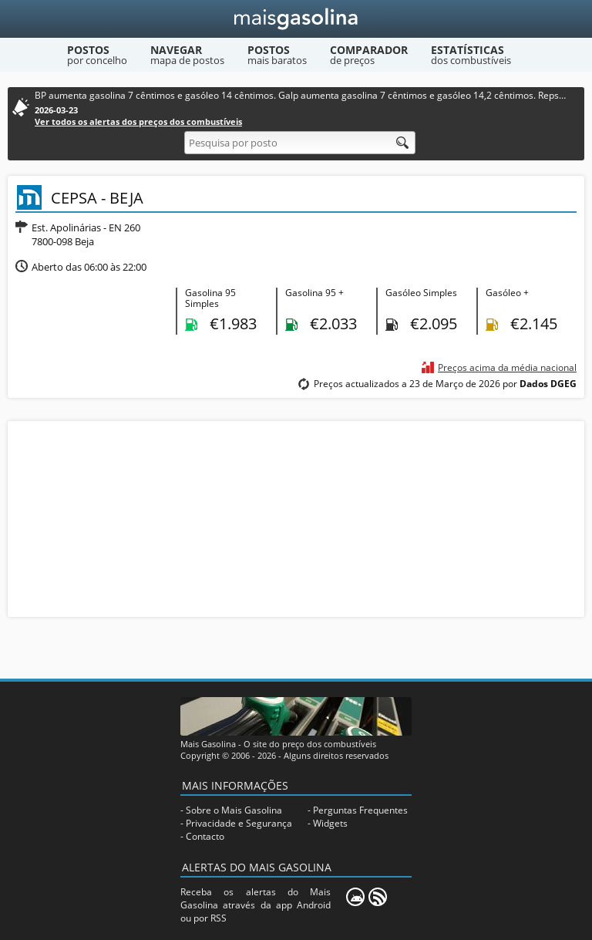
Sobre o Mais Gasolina (234, 810)
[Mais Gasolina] (296, 19)
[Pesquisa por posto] (299, 142)
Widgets (330, 823)
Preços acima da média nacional (507, 367)
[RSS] (377, 897)
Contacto (205, 836)
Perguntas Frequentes (360, 810)
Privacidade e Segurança (239, 823)
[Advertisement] (296, 517)
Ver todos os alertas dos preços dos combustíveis (138, 121)
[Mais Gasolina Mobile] (355, 897)
